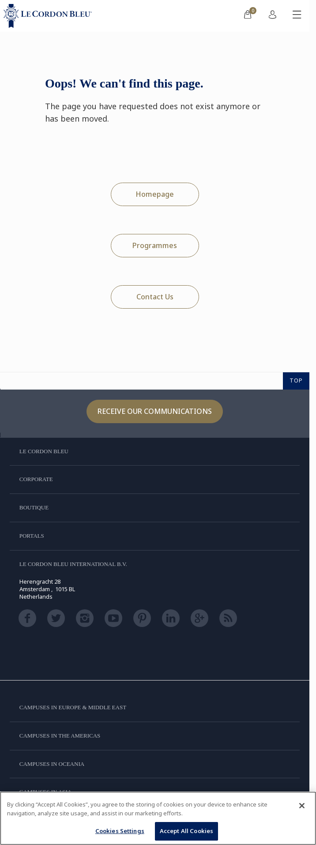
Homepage (154, 194)
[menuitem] (247, 16)
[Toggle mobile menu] (297, 16)
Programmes (154, 245)
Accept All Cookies (186, 831)
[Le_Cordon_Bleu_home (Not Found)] (49, 16)
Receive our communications (155, 411)
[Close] (302, 805)
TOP (296, 380)
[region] (158, 818)
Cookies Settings (119, 831)
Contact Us (154, 297)
